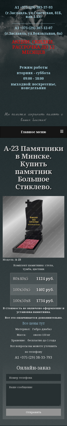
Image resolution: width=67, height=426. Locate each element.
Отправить (33, 412)
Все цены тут (33, 323)
